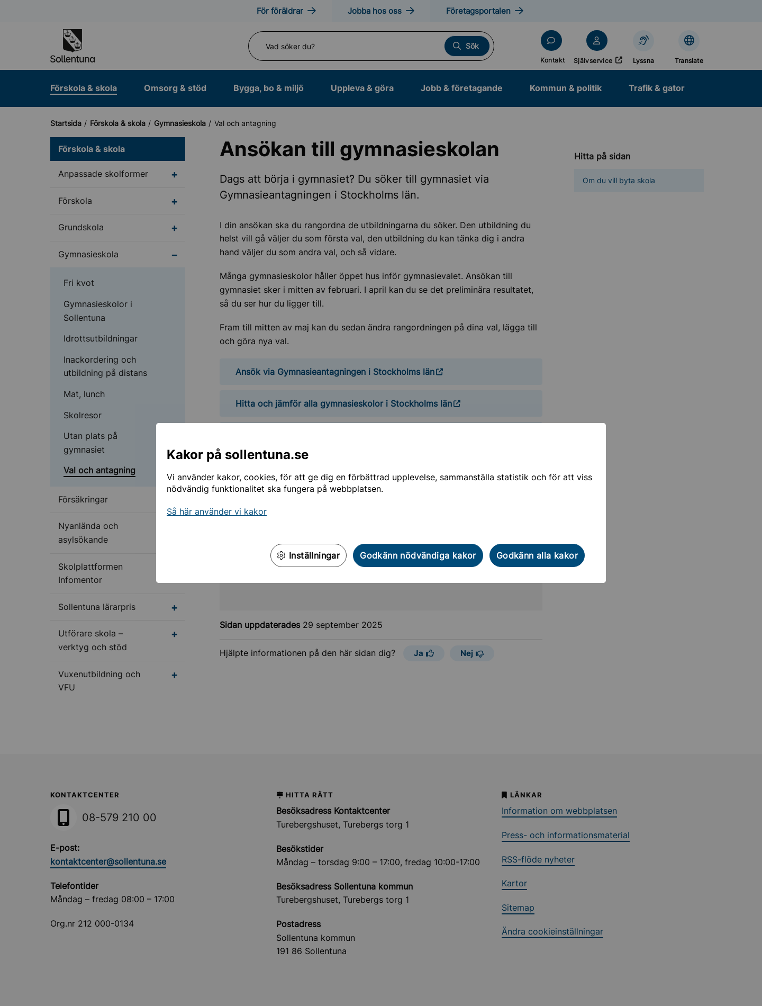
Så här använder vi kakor (217, 511)
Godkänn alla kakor (537, 555)
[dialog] (381, 503)
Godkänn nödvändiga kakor (418, 555)
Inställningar (308, 555)
